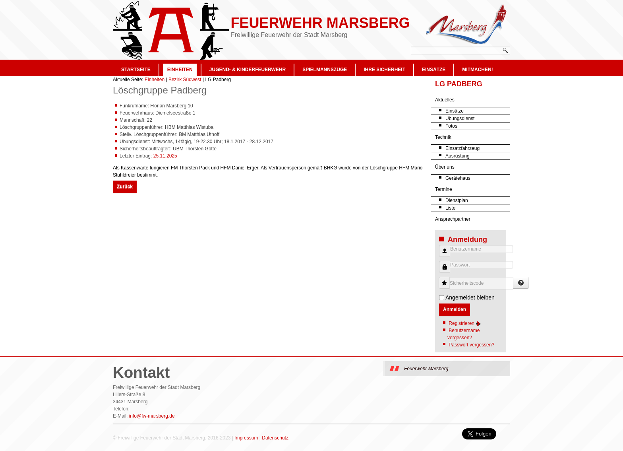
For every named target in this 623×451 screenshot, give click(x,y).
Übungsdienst (459, 118)
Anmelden (454, 309)
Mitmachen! (477, 69)
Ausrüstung (457, 156)
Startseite (136, 69)
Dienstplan (456, 200)
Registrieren (465, 323)
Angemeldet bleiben (470, 297)
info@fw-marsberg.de (152, 416)
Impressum (246, 438)
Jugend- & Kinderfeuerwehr (247, 69)
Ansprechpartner (452, 219)
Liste (450, 208)
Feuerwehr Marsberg (320, 23)
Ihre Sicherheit (384, 69)
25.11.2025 (165, 156)
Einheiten (180, 69)
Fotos (451, 126)
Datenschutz (275, 438)
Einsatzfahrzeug (462, 148)
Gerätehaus (457, 178)
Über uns (445, 167)
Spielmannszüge (324, 69)
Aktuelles (445, 100)
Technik (443, 137)
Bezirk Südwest (184, 79)
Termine (443, 189)
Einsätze (433, 69)
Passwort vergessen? (471, 345)
